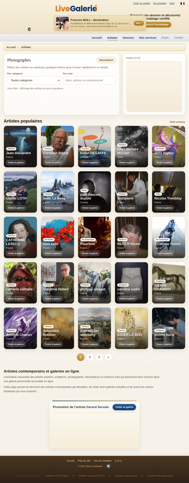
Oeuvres (128, 37)
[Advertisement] (154, 86)
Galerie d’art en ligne (57, 475)
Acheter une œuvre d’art (91, 475)
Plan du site (84, 460)
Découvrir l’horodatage (155, 24)
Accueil (97, 37)
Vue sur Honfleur (103, 460)
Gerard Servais (97, 407)
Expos (165, 37)
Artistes (112, 37)
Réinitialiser (106, 60)
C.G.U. (118, 460)
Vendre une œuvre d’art (160, 475)
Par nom (68, 73)
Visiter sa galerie (124, 407)
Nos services (147, 37)
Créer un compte (141, 3)
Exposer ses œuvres (126, 475)
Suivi (172, 3)
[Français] (182, 3)
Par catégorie (14, 73)
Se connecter (159, 3)
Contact (178, 37)
